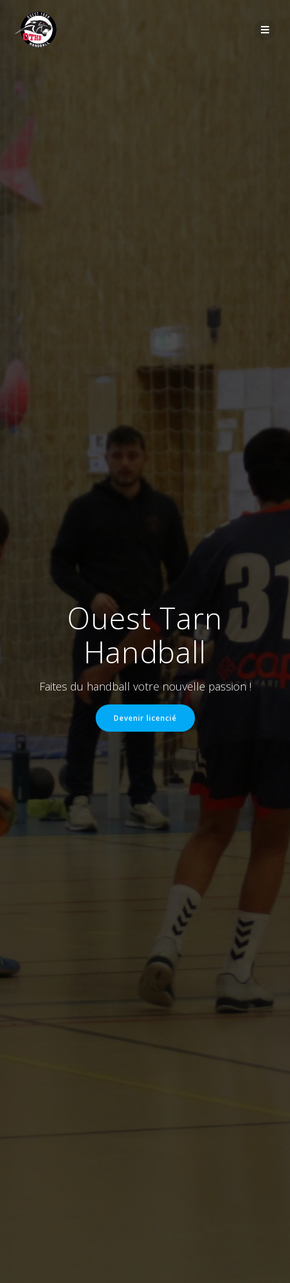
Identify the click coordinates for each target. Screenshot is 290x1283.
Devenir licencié (145, 718)
